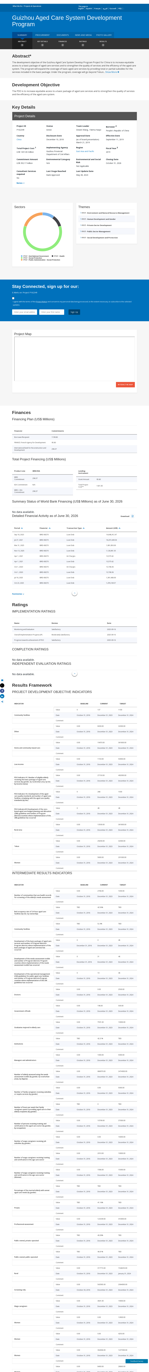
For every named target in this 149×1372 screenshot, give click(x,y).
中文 (120, 8)
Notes (20, 183)
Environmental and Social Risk (88, 161)
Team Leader (82, 126)
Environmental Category (58, 159)
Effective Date (113, 135)
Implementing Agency (57, 147)
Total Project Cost (26, 148)
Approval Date (83, 135)
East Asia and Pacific (85, 151)
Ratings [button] (83, 44)
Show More (112, 72)
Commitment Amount (27, 159)
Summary (22, 35)
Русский (113, 8)
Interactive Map (125, 384)
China (19, 139)
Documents (63, 35)
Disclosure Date (54, 135)
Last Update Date (84, 171)
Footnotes (17, 594)
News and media (83, 35)
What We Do (17, 6)
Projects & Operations (32, 6)
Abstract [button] (22, 44)
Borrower (111, 126)
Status (49, 126)
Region (79, 147)
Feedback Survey (136, 1361)
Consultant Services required (26, 172)
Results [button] (103, 44)
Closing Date (112, 159)
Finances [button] (63, 44)
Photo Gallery (104, 35)
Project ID (21, 126)
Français (97, 8)
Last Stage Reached (56, 171)
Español (89, 8)
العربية (105, 8)
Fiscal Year (112, 148)
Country (20, 135)
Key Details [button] (42, 44)
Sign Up (74, 312)
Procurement (42, 35)
